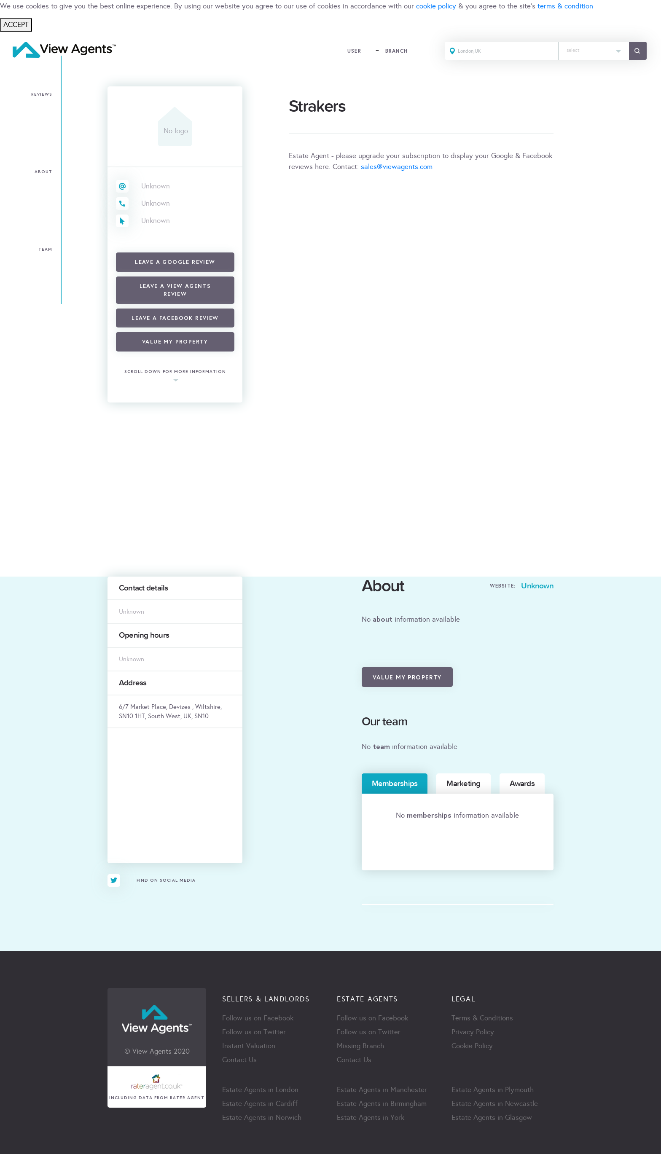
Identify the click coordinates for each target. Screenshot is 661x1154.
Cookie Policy (472, 1045)
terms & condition (565, 6)
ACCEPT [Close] (16, 24)
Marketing (463, 783)
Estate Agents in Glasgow (491, 1117)
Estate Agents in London (260, 1089)
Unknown (155, 186)
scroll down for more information (175, 372)
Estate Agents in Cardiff (260, 1103)
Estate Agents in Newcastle (494, 1103)
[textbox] (594, 48)
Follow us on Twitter (254, 1032)
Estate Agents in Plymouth (492, 1089)
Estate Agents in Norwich (261, 1117)
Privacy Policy (472, 1032)
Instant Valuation (248, 1045)
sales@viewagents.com (397, 166)
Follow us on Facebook (257, 1018)
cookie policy (436, 6)
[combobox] (594, 51)
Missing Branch (360, 1045)
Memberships (395, 783)
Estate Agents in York (370, 1117)
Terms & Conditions (482, 1018)
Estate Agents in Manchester (382, 1089)
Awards (522, 783)
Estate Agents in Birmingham (382, 1103)
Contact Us (239, 1059)
